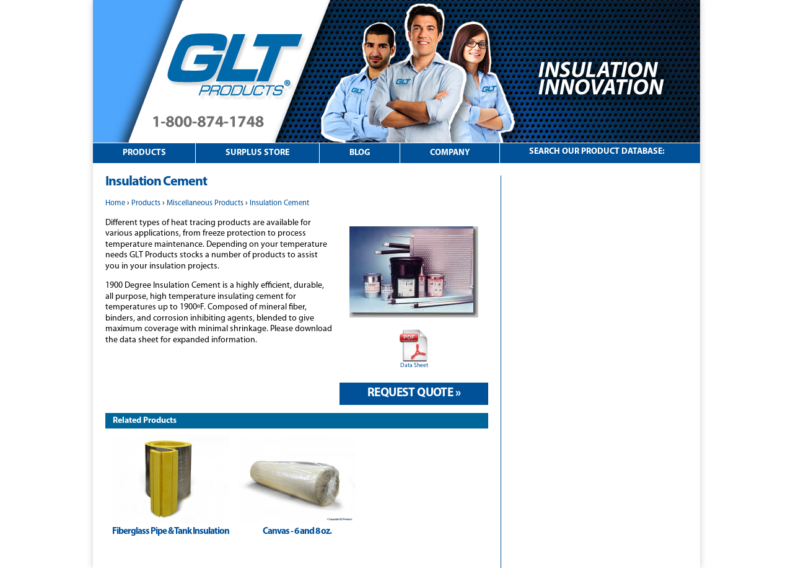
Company (450, 153)
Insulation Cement (279, 203)
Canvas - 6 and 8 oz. (297, 531)
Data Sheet (414, 365)
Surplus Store (257, 153)
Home (115, 203)
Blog (359, 153)
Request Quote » (413, 393)
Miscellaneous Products (205, 203)
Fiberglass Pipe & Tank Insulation (170, 531)
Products (144, 153)
